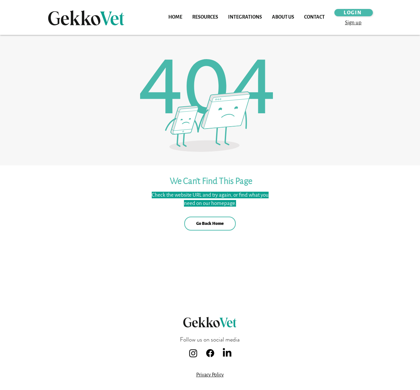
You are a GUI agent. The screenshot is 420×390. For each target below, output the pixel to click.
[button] (205, 17)
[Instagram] (193, 353)
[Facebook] (210, 353)
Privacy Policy (210, 375)
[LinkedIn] (227, 353)
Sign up (353, 22)
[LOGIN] (353, 12)
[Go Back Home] (210, 224)
